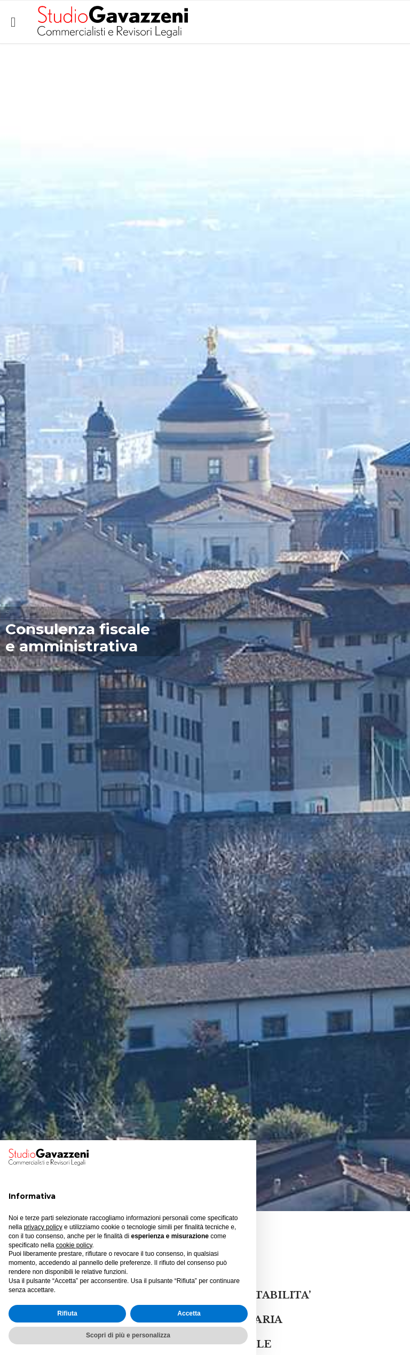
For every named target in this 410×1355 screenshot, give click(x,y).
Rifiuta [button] (67, 1313)
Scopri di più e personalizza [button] (128, 1335)
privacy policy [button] (43, 1227)
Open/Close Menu (20, 22)
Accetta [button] (188, 1313)
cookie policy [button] (74, 1245)
